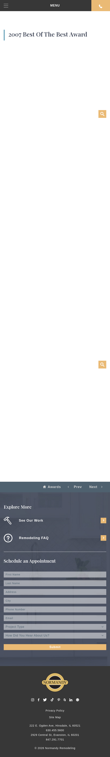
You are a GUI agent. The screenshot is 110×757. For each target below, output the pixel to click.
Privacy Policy (54, 710)
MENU (32, 5)
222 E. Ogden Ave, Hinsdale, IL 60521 (54, 725)
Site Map (55, 717)
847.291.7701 (55, 739)
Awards (52, 487)
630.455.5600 (55, 730)
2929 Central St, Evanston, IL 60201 (55, 734)
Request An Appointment (101, 6)
